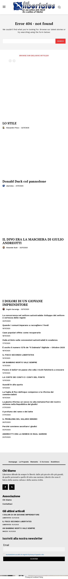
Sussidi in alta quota (12, 384)
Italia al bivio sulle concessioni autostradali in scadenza (29, 340)
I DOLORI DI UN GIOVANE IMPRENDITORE (22, 303)
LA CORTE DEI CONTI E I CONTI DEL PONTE (23, 377)
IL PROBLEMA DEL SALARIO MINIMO (19, 419)
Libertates (10, 186)
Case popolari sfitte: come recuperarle (21, 332)
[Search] (60, 41)
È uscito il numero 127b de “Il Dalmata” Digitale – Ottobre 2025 (33, 347)
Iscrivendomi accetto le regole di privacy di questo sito (25, 554)
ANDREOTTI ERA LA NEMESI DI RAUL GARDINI (24, 434)
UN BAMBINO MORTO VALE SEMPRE (19, 362)
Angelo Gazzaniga (12, 309)
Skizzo (5, 531)
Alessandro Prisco (12, 128)
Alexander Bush (12, 248)
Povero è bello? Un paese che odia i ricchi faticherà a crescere (33, 370)
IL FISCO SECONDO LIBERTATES (18, 355)
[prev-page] (10, 60)
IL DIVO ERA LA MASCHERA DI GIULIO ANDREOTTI (33, 241)
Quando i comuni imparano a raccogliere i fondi (25, 325)
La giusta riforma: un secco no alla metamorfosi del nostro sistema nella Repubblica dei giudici (31, 403)
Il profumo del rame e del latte (17, 411)
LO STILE (9, 123)
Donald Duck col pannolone (24, 181)
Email (6, 545)
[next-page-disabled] (14, 60)
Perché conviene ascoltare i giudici (19, 426)
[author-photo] (4, 127)
